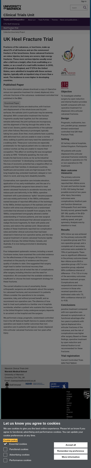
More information (71, 457)
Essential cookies (15, 443)
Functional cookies (15, 449)
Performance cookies (17, 460)
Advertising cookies (16, 455)
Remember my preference (70, 451)
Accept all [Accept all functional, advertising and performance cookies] (71, 445)
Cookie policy (10, 440)
